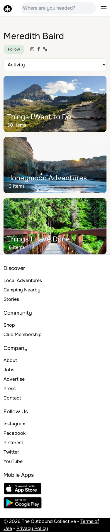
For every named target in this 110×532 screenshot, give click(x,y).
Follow (14, 49)
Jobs (9, 370)
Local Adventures (23, 280)
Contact (12, 398)
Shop (9, 325)
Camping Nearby (22, 290)
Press (10, 388)
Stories (11, 299)
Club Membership (23, 334)
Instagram (14, 424)
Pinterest (13, 442)
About (10, 360)
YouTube (13, 461)
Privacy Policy (32, 528)
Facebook (15, 433)
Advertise (14, 379)
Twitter (11, 452)
